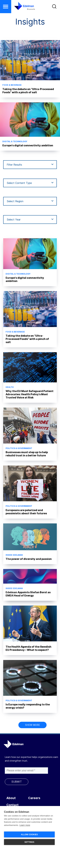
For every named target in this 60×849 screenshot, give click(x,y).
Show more (32, 724)
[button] (5, 6)
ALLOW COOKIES (29, 834)
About (11, 798)
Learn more (25, 825)
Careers (34, 798)
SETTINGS (29, 842)
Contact (12, 805)
